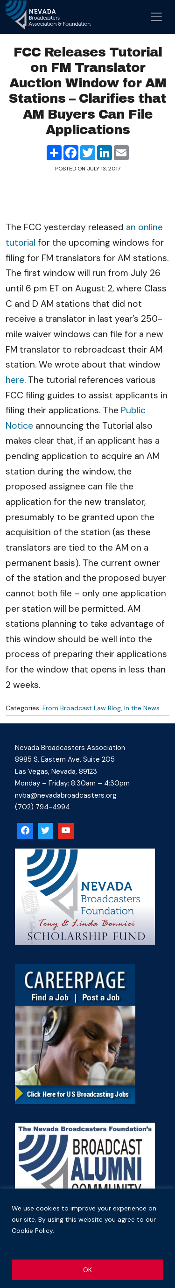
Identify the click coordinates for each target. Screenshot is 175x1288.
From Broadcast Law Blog (81, 708)
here (15, 380)
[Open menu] (156, 16)
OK (87, 1270)
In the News (142, 708)
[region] (87, 1238)
